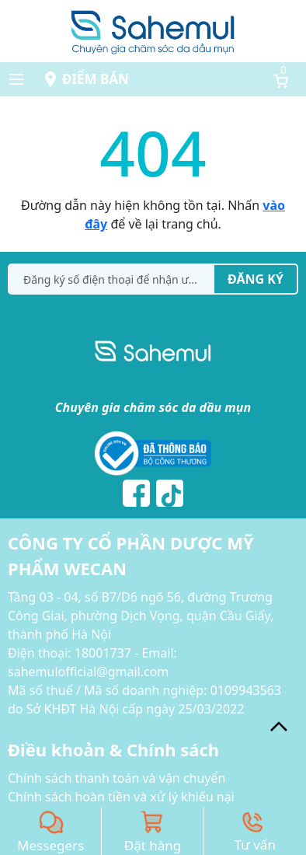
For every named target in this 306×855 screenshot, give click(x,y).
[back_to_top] (278, 726)
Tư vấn (255, 844)
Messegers (50, 845)
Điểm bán (95, 79)
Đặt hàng (153, 845)
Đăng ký (255, 279)
